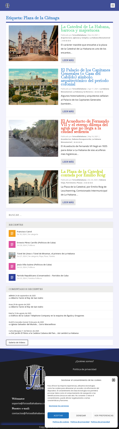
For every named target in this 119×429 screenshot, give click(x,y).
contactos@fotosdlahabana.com (31, 413)
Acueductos (66, 139)
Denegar (81, 415)
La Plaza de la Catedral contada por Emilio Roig (83, 173)
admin (12, 295)
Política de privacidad (80, 422)
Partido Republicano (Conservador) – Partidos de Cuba (42, 275)
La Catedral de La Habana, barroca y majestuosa (85, 28)
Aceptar (58, 415)
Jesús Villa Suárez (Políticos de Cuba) (34, 264)
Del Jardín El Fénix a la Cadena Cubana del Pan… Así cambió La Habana (45, 333)
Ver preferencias (103, 415)
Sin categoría (33, 234)
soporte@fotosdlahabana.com (29, 403)
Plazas (79, 183)
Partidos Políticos (35, 278)
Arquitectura (66, 38)
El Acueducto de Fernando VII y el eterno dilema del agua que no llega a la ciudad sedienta (85, 126)
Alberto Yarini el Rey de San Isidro (27, 298)
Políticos (31, 245)
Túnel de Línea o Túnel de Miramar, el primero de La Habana (46, 253)
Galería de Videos (17, 342)
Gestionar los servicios (59, 406)
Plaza (46, 256)
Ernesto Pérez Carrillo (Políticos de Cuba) (36, 242)
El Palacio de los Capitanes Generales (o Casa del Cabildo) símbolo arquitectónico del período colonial (85, 77)
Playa (41, 256)
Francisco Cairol (24, 231)
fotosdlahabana (79, 35)
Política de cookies (61, 422)
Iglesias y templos (81, 38)
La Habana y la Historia (83, 92)
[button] (113, 380)
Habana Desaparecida (81, 139)
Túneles (52, 256)
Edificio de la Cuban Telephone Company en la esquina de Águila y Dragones (47, 315)
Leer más (68, 60)
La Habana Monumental (100, 38)
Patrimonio (71, 183)
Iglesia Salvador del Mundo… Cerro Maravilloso (33, 324)
